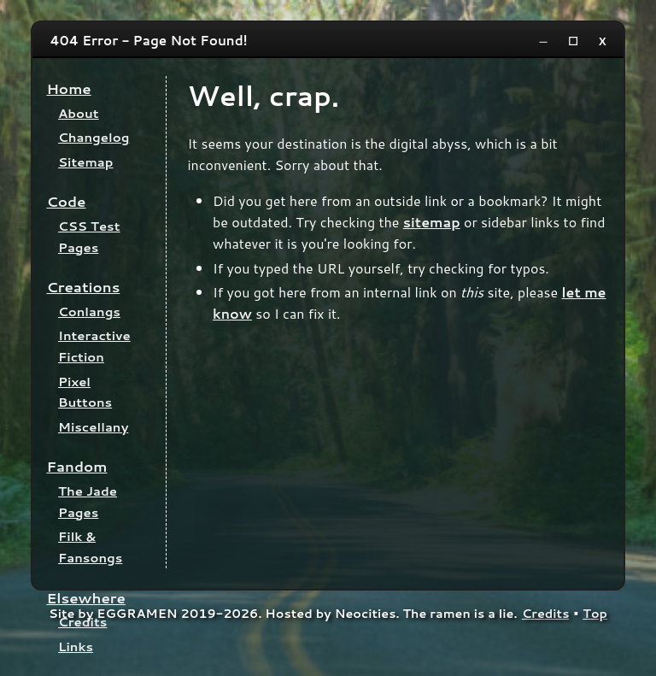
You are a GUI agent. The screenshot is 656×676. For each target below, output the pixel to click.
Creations (83, 287)
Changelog (93, 137)
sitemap (431, 222)
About (78, 113)
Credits (82, 622)
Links (75, 646)
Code (65, 201)
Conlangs (89, 311)
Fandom (76, 466)
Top (595, 613)
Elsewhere (86, 598)
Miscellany (93, 427)
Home (68, 88)
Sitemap (86, 162)
